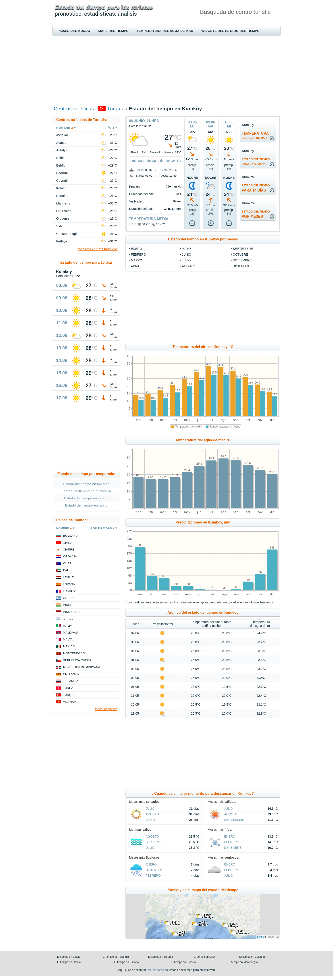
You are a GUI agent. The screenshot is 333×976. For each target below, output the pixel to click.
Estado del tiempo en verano (86, 498)
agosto (188, 266)
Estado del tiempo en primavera (86, 491)
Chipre (68, 549)
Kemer (61, 188)
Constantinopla (67, 234)
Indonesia (71, 611)
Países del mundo (74, 31)
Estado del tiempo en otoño (86, 505)
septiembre (243, 248)
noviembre (242, 260)
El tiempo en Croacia (183, 962)
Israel (67, 618)
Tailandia (70, 681)
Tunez (68, 688)
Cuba (67, 563)
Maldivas (70, 632)
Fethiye (61, 241)
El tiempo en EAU (204, 956)
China (67, 542)
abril (135, 266)
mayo (186, 248)
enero (136, 248)
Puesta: (164, 170)
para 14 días (256, 188)
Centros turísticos (74, 108)
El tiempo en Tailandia (116, 956)
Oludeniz (62, 218)
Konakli (61, 196)
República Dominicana (81, 667)
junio (132, 224)
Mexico (69, 646)
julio (186, 260)
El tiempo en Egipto (68, 956)
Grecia (69, 598)
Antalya (61, 150)
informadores (155, 970)
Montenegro (74, 653)
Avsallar (62, 135)
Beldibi (61, 165)
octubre (240, 254)
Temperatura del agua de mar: (150, 161)
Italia (67, 625)
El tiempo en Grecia (69, 962)
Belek (60, 158)
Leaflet (260, 937)
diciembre (241, 266)
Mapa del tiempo (113, 31)
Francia (69, 591)
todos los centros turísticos (98, 249)
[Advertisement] (166, 70)
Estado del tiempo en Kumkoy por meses (203, 239)
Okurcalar (63, 211)
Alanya (61, 142)
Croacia (70, 556)
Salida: (139, 170)
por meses (256, 214)
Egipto (68, 577)
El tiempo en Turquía (160, 956)
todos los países (106, 709)
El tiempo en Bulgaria (252, 956)
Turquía (116, 108)
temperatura (255, 135)
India (67, 605)
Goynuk (62, 180)
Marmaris (63, 203)
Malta (68, 639)
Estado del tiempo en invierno (86, 484)
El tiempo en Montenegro (243, 962)
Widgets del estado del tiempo (230, 31)
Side (59, 226)
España (69, 584)
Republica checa (77, 660)
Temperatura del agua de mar (165, 31)
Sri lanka (71, 674)
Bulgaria (70, 535)
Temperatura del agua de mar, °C (203, 440)
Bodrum (62, 173)
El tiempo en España (126, 962)
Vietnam (69, 701)
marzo (136, 260)
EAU (66, 570)
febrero (138, 254)
